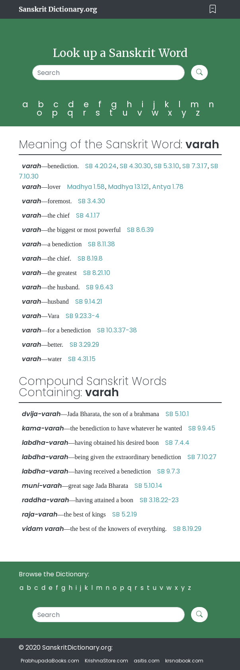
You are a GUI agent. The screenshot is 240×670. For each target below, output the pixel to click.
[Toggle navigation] (213, 9)
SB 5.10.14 (148, 485)
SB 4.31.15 (82, 358)
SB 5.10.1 (177, 414)
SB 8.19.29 (187, 528)
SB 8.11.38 (101, 244)
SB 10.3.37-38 (117, 330)
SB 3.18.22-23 (159, 500)
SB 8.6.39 (140, 229)
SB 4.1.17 (88, 215)
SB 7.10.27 (202, 457)
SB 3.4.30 (91, 201)
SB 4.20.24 (101, 166)
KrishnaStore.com (106, 660)
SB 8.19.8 (90, 258)
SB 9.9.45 (201, 428)
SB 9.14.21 (88, 301)
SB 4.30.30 (135, 166)
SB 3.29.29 (84, 344)
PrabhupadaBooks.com (50, 660)
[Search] (108, 72)
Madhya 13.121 (128, 186)
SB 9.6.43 (99, 287)
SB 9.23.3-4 (83, 315)
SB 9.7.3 (168, 471)
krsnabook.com (184, 660)
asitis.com (147, 660)
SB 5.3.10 (166, 166)
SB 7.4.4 (177, 442)
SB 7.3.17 (194, 166)
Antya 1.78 (167, 186)
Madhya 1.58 (86, 186)
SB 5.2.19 (124, 514)
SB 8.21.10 (96, 272)
